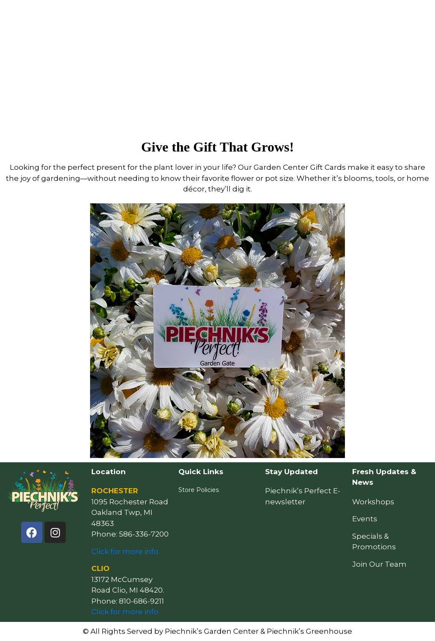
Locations (294, 15)
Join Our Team (379, 564)
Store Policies (198, 490)
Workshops (373, 502)
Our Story (340, 15)
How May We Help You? (145, 15)
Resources (209, 15)
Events (250, 15)
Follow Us (386, 15)
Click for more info (124, 551)
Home (89, 15)
